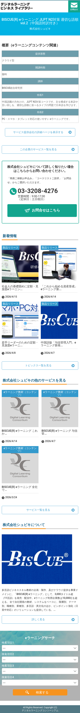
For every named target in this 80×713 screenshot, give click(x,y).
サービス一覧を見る (38, 509)
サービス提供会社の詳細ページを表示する (38, 132)
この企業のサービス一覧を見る (38, 149)
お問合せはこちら (46, 210)
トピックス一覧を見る (38, 365)
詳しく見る (38, 619)
